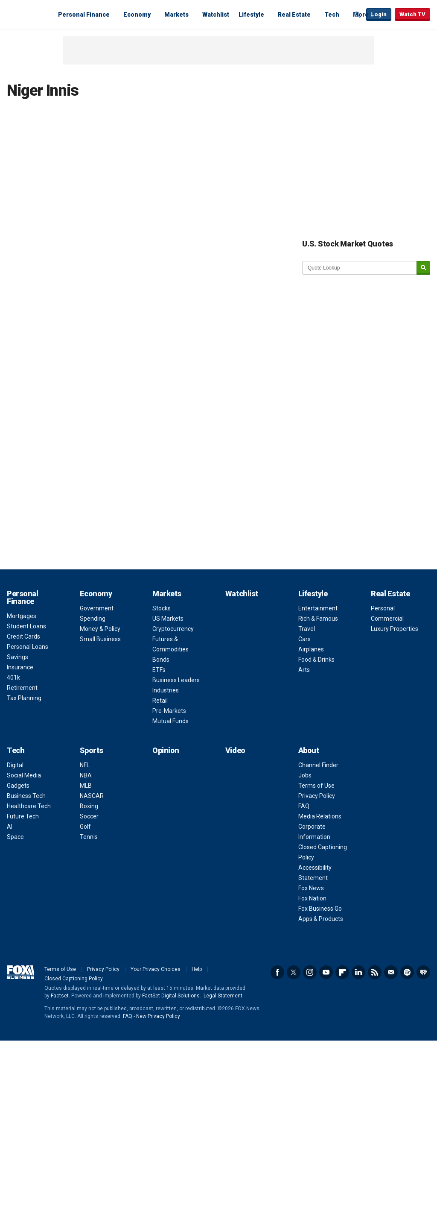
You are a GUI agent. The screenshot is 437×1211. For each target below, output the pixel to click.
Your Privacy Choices (156, 969)
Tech (331, 14)
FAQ (303, 806)
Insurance (20, 667)
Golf (85, 826)
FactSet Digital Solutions (171, 996)
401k (13, 677)
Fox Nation (312, 898)
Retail (160, 700)
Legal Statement (223, 996)
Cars (304, 639)
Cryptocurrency (173, 628)
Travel (306, 628)
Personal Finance (84, 14)
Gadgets (18, 785)
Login (379, 14)
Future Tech (23, 816)
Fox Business (27, 14)
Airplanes (311, 649)
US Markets (168, 618)
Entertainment (318, 608)
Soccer (89, 816)
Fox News (311, 888)
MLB (86, 785)
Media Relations (319, 816)
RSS (375, 972)
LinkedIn (358, 972)
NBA (86, 775)
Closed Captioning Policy (73, 979)
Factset (60, 996)
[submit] (423, 268)
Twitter (293, 972)
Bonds (160, 659)
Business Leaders (176, 680)
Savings (17, 657)
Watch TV (412, 14)
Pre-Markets (169, 710)
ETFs (159, 669)
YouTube (326, 972)
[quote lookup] (359, 268)
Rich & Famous (318, 618)
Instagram (310, 972)
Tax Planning (24, 698)
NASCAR (92, 795)
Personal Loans (27, 646)
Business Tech (26, 795)
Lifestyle (251, 14)
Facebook (277, 972)
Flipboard (342, 972)
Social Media (24, 775)
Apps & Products (320, 918)
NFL (85, 765)
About (308, 750)
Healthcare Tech (29, 806)
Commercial (387, 618)
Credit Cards (23, 636)
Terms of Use (316, 785)
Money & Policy (100, 628)
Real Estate (294, 14)
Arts (304, 669)
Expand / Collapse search (358, 15)
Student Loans (26, 626)
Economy (137, 14)
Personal (383, 608)
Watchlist (215, 14)
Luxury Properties (394, 628)
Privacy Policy (316, 795)
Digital (15, 765)
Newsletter (391, 972)
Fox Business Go (320, 908)
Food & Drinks (316, 659)
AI (9, 826)
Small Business (100, 639)
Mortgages (21, 616)
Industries (165, 690)
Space (15, 836)
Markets (176, 14)
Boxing (89, 806)
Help (197, 969)
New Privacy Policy (158, 1016)
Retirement (22, 687)
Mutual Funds (170, 721)
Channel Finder (318, 765)
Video (235, 750)
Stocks (161, 608)
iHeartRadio (423, 972)
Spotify (407, 972)
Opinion (165, 750)
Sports (91, 750)
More (361, 14)
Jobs (305, 775)
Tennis (89, 836)
